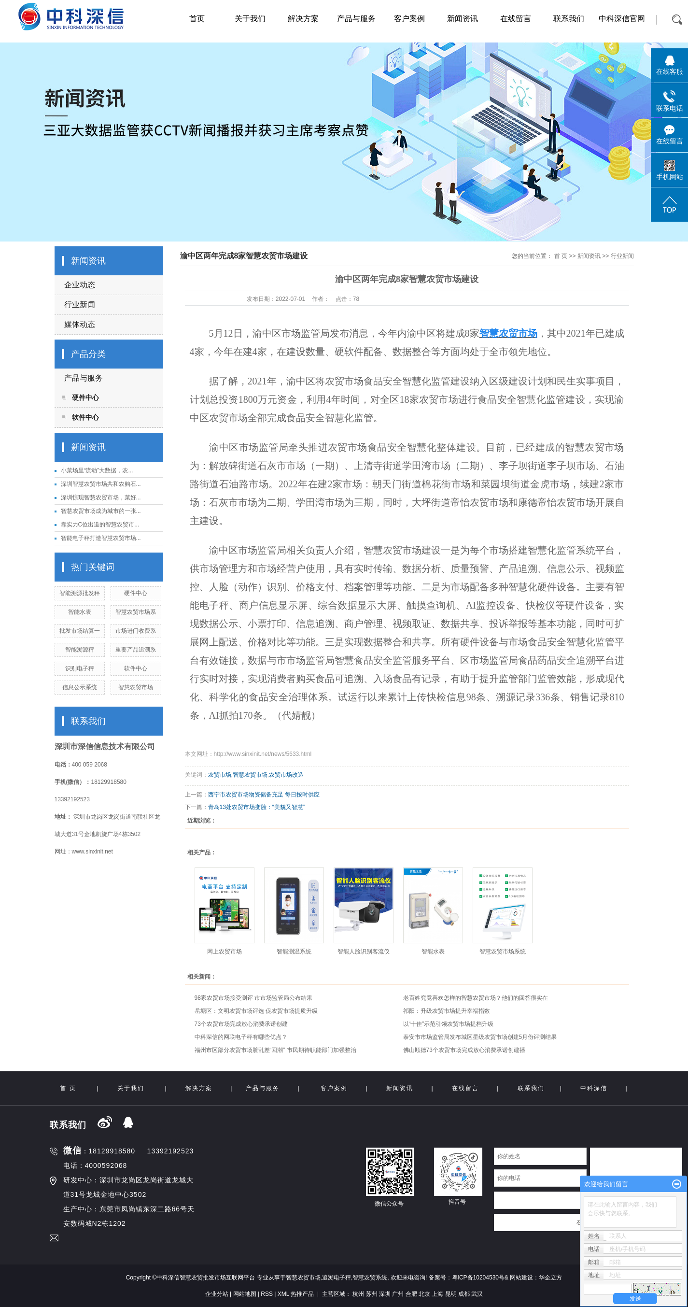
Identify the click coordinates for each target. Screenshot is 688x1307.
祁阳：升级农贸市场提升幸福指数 (446, 1011)
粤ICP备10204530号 (478, 1277)
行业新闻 (79, 304)
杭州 (358, 1294)
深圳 (385, 1294)
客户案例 (409, 18)
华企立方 (550, 1277)
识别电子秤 (79, 668)
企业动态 (79, 285)
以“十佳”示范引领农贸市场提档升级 (448, 1024)
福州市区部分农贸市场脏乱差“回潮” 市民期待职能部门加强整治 (275, 1050)
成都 (464, 1294)
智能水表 (79, 612)
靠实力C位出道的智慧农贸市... (100, 524)
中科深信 (593, 1088)
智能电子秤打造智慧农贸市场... (101, 538)
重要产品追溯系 (135, 649)
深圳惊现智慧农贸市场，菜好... (101, 497)
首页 (197, 18)
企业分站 (216, 1294)
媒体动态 (79, 324)
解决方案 (303, 18)
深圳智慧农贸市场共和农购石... (101, 484)
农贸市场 (219, 774)
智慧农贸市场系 (135, 612)
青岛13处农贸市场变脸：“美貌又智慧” (256, 807)
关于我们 (250, 18)
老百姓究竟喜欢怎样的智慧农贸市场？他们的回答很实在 (475, 997)
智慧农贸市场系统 (502, 951)
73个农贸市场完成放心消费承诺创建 (241, 1024)
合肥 (411, 1294)
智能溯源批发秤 (79, 593)
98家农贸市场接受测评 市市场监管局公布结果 (254, 997)
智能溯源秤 (79, 649)
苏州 (372, 1294)
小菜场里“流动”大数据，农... (97, 470)
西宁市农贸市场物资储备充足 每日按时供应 (264, 794)
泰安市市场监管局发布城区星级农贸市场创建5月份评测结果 (480, 1037)
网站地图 (244, 1294)
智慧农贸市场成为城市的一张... (101, 511)
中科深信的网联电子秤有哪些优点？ (241, 1037)
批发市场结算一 (79, 630)
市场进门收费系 (135, 630)
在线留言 (515, 18)
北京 (424, 1294)
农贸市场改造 (286, 774)
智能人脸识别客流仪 (363, 951)
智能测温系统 (294, 951)
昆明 (451, 1294)
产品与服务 (356, 18)
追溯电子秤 (336, 1277)
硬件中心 (85, 397)
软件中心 (85, 417)
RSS (267, 1294)
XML (283, 1294)
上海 (437, 1294)
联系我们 (568, 18)
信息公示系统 (79, 687)
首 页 (560, 256)
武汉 (477, 1294)
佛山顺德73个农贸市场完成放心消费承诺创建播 (464, 1050)
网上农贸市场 (224, 951)
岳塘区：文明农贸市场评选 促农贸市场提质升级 (256, 1011)
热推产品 (302, 1294)
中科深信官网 (622, 18)
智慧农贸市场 (135, 687)
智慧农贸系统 (369, 1277)
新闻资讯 (462, 18)
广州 (398, 1294)
